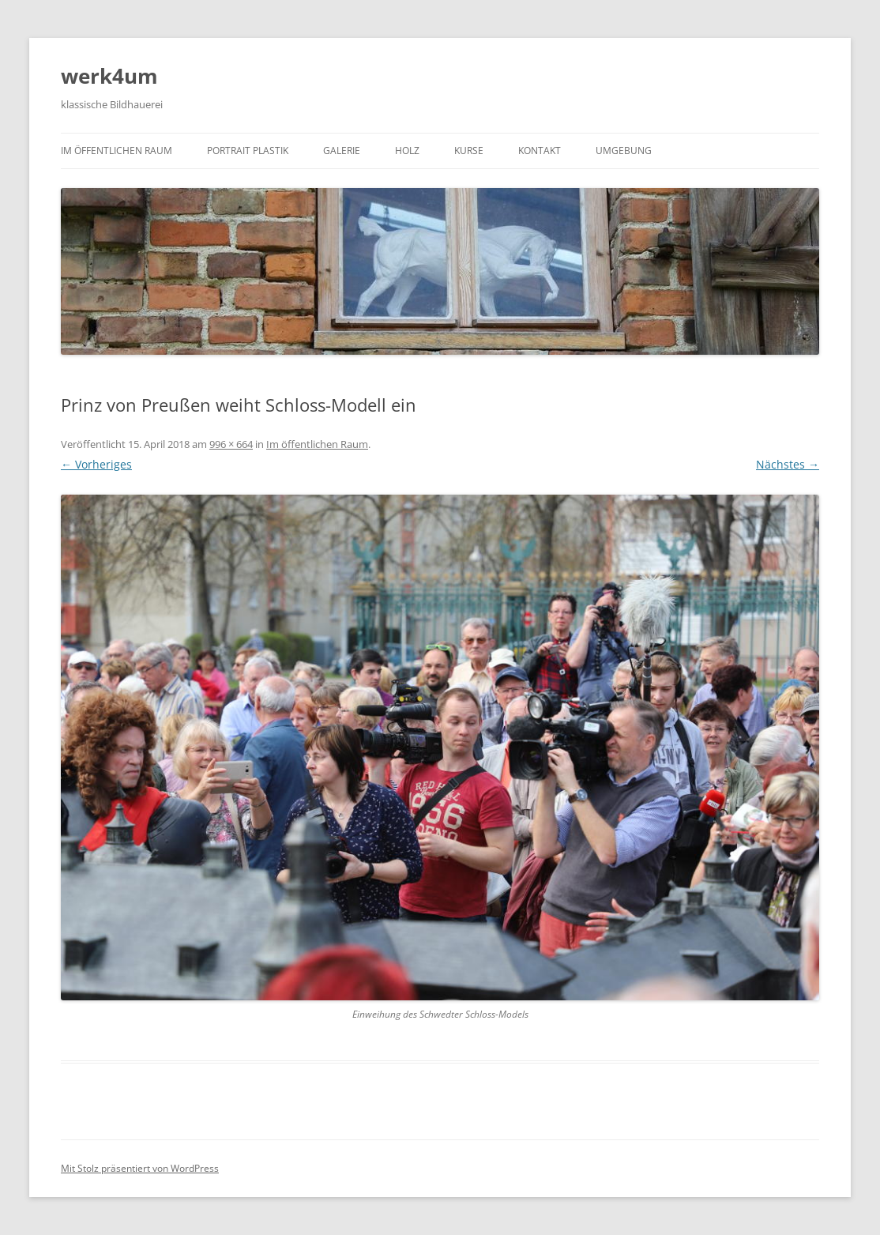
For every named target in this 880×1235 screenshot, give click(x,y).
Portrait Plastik (247, 150)
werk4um (109, 76)
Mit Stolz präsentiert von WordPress (140, 1168)
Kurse (468, 150)
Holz (407, 150)
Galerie (341, 150)
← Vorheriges (96, 464)
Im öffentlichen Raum (116, 150)
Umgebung (624, 150)
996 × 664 (231, 444)
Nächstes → (787, 464)
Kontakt (539, 150)
